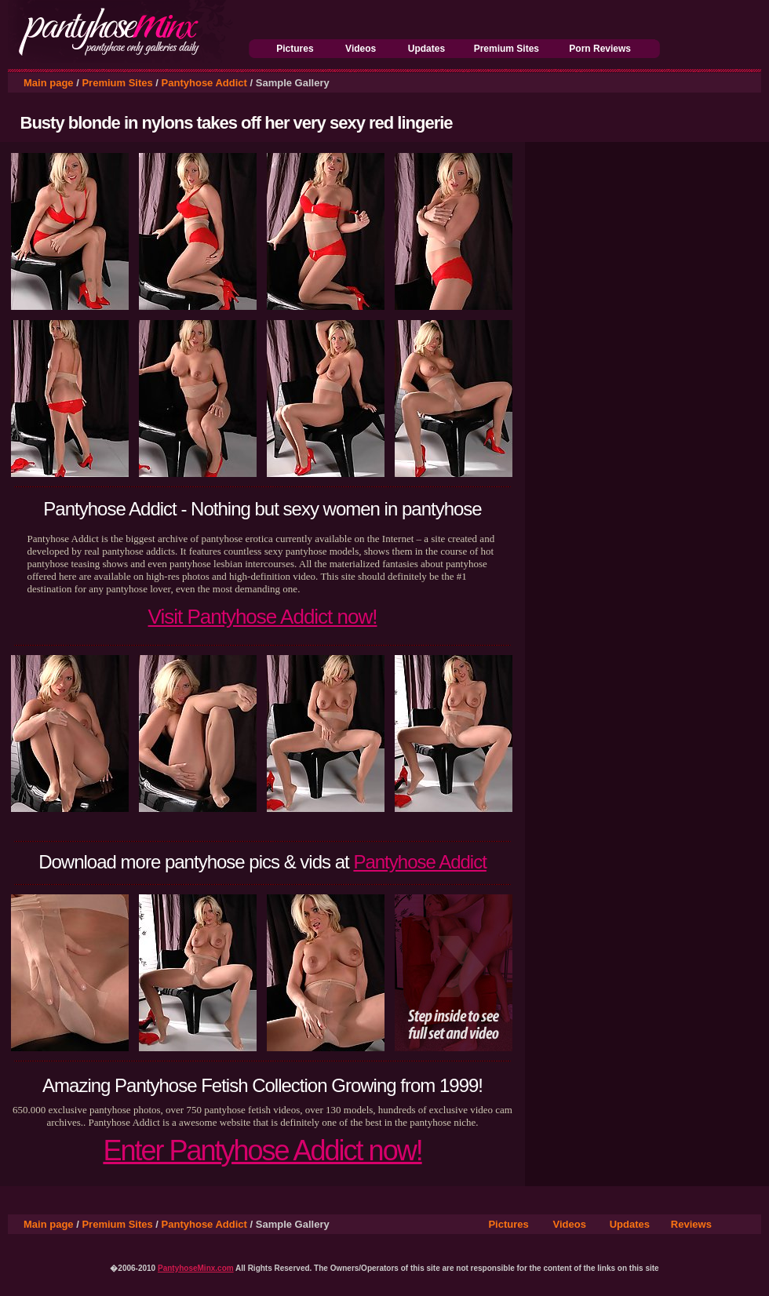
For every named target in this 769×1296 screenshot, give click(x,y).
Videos (360, 48)
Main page (49, 83)
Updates (426, 48)
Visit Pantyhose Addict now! (262, 616)
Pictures (294, 48)
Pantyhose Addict (204, 83)
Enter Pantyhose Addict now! (262, 1150)
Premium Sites (506, 48)
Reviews (691, 1224)
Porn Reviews (600, 48)
